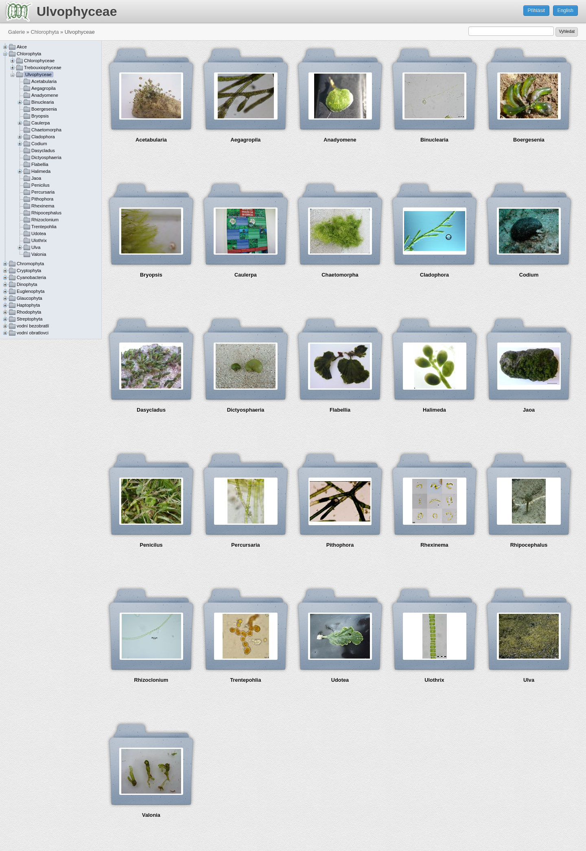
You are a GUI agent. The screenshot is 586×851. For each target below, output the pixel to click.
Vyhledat (567, 31)
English (565, 10)
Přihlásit (536, 10)
